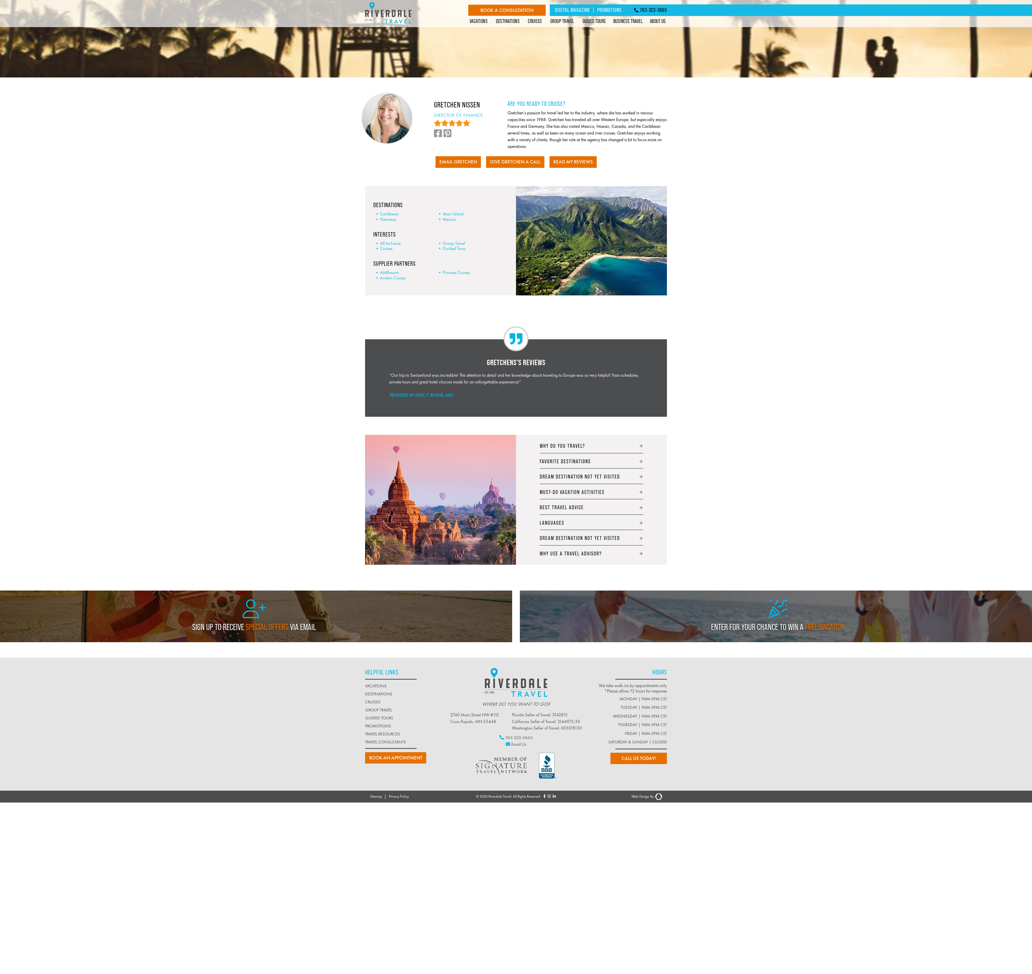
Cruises (535, 21)
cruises (373, 701)
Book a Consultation (507, 10)
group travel (378, 709)
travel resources (382, 733)
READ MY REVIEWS (574, 162)
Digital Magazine (572, 10)
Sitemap (376, 796)
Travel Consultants (385, 741)
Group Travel (562, 21)
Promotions (609, 10)
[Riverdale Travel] (388, 24)
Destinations (508, 21)
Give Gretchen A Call (515, 162)
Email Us (516, 744)
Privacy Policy (399, 796)
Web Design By (646, 796)
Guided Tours (594, 21)
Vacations (479, 21)
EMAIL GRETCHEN (456, 162)
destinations (378, 693)
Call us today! (639, 758)
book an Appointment (395, 758)
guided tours (379, 717)
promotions (378, 725)
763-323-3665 (650, 10)
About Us (658, 21)
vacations (376, 685)
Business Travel (628, 21)
